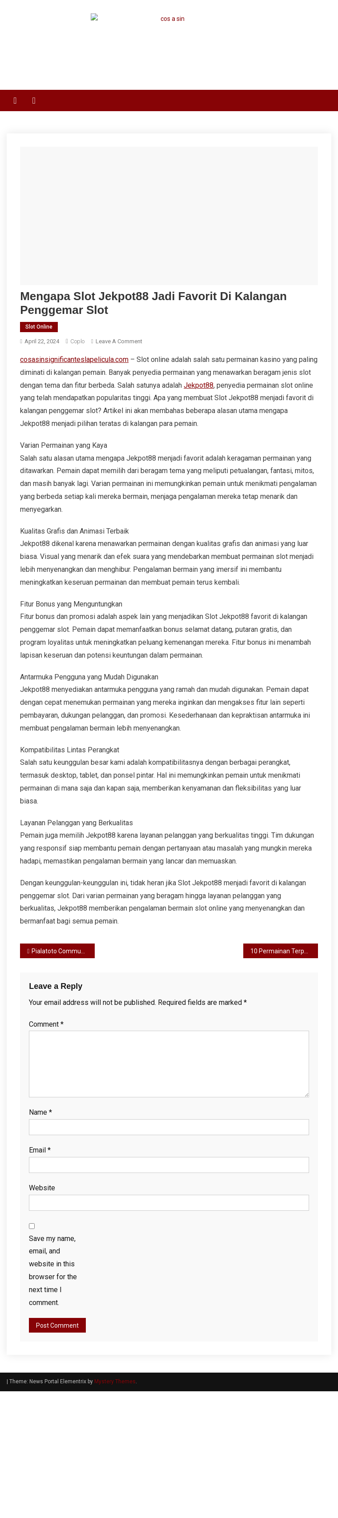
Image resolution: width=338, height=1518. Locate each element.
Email (40, 1150)
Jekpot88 (198, 385)
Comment (46, 1024)
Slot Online (38, 327)
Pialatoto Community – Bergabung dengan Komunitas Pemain (63, 951)
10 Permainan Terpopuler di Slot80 (284, 951)
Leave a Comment (119, 341)
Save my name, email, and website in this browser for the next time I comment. (53, 1270)
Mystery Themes (115, 1381)
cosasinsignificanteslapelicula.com (74, 359)
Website (42, 1188)
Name (40, 1112)
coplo (77, 341)
